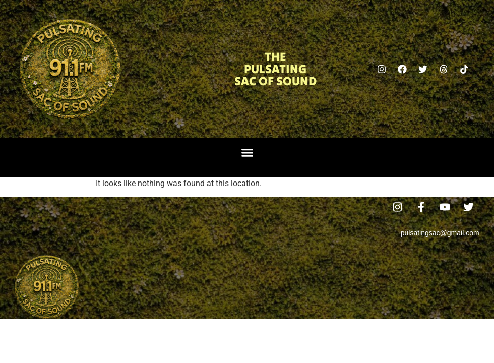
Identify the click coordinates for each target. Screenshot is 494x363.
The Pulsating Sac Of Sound (275, 69)
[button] (247, 152)
